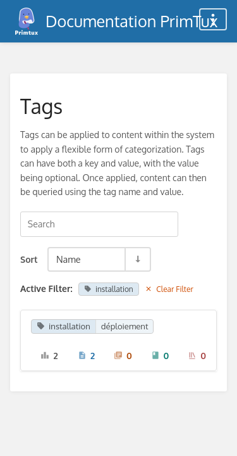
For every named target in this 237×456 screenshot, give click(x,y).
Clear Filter (169, 289)
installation (108, 289)
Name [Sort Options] (68, 259)
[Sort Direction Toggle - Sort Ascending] (137, 259)
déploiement (125, 326)
